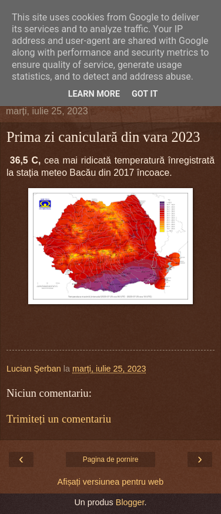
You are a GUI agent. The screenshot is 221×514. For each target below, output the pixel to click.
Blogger (130, 502)
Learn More (94, 94)
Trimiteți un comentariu (58, 419)
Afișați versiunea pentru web (111, 481)
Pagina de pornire (111, 459)
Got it (145, 94)
